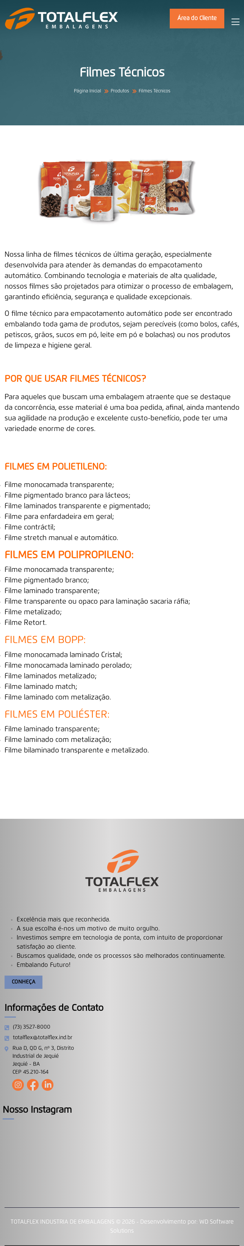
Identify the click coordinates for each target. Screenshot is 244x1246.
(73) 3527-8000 (31, 1027)
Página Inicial (87, 91)
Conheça (23, 982)
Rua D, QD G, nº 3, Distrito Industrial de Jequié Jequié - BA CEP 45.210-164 (43, 1060)
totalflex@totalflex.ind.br (42, 1037)
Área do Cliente (197, 18)
